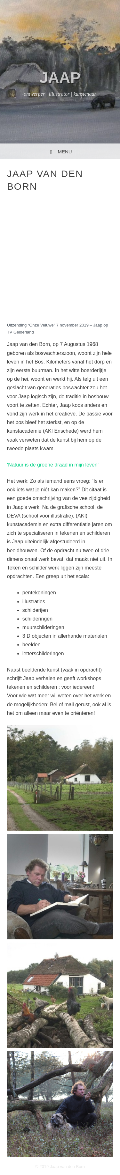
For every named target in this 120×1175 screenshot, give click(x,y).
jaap (59, 77)
